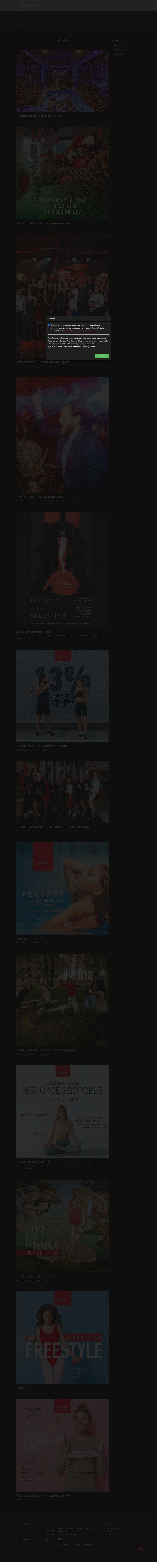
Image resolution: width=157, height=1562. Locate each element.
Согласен (102, 356)
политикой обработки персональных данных (81, 331)
